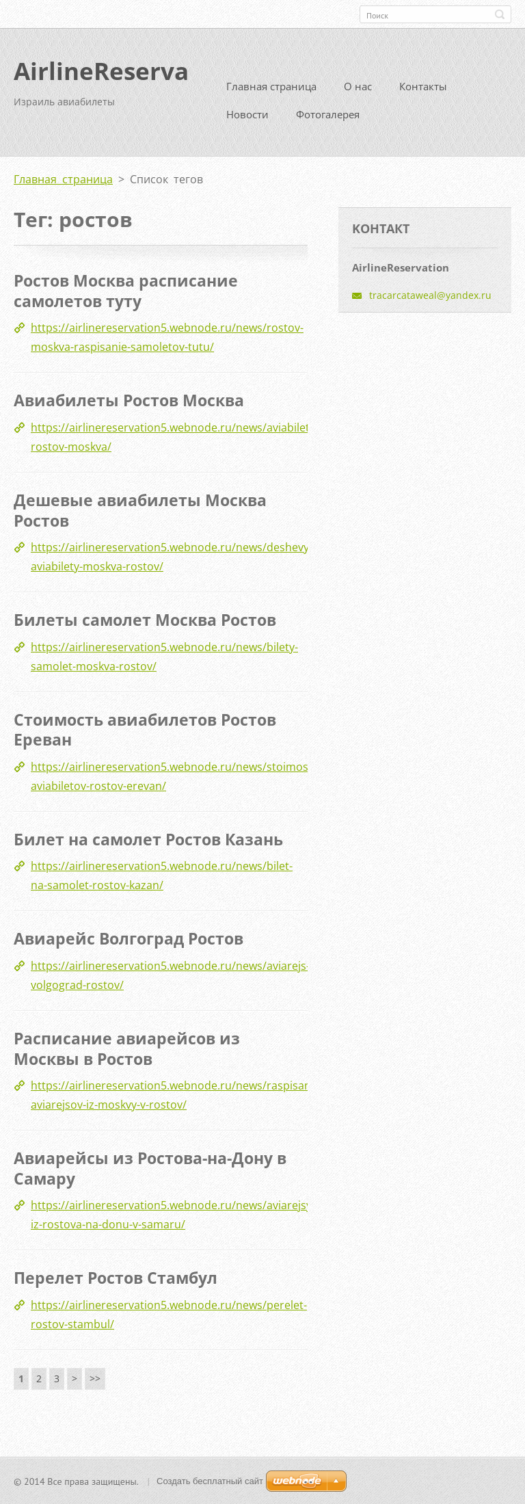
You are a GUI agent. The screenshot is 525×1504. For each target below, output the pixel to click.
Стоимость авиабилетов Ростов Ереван (145, 729)
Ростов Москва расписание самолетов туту (126, 290)
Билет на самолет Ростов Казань (148, 838)
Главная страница (271, 86)
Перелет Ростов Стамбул (115, 1278)
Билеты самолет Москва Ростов (145, 619)
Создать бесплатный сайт (210, 1480)
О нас (358, 86)
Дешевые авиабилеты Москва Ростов (140, 509)
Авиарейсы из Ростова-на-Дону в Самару (150, 1167)
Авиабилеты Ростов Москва (129, 400)
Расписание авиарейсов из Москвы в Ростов (127, 1048)
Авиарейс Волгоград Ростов (128, 938)
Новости (247, 114)
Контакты (423, 86)
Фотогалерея (328, 114)
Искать (499, 14)
